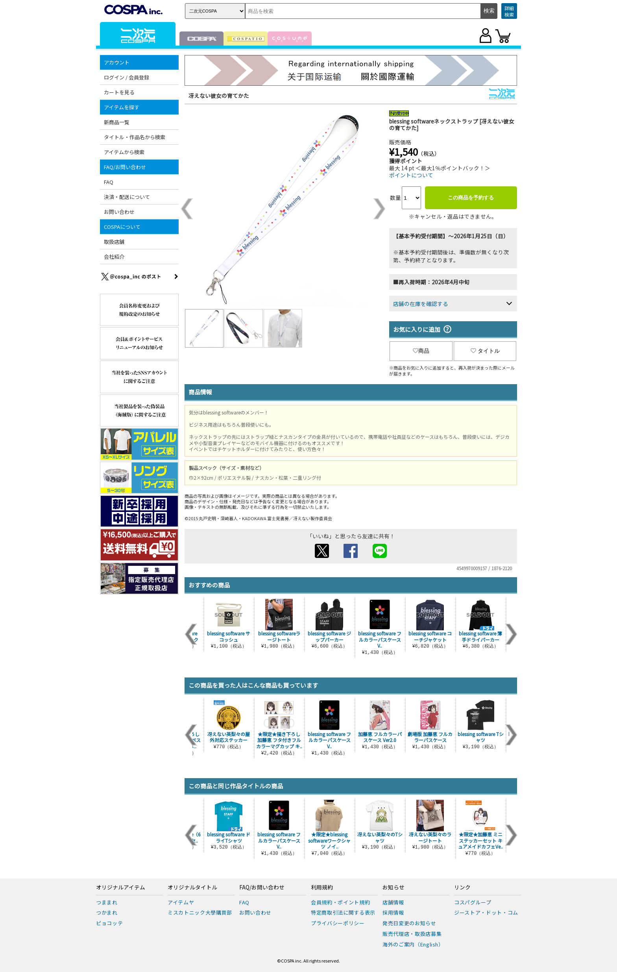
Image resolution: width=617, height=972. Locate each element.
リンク (462, 887)
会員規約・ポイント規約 (340, 902)
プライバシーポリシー (338, 923)
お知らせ (393, 887)
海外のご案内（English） (413, 944)
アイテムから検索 (124, 152)
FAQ (108, 182)
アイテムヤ (181, 902)
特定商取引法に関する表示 (343, 912)
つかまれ (107, 912)
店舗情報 (393, 902)
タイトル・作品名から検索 (134, 137)
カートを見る (119, 92)
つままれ (107, 902)
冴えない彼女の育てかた (218, 95)
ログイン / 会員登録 (126, 77)
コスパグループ (472, 902)
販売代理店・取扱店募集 (412, 933)
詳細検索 (509, 11)
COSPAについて (122, 226)
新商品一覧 (116, 122)
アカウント (116, 62)
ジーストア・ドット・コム (486, 912)
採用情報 (393, 912)
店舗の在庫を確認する (420, 303)
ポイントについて (411, 175)
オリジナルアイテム (120, 887)
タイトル (485, 351)
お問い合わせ (119, 211)
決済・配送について (127, 197)
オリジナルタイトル (192, 887)
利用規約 (322, 887)
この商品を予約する (471, 198)
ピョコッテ (109, 923)
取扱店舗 (114, 241)
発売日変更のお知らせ (409, 923)
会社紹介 (114, 256)
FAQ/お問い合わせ (125, 167)
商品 (421, 351)
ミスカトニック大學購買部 (200, 912)
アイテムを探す (121, 107)
